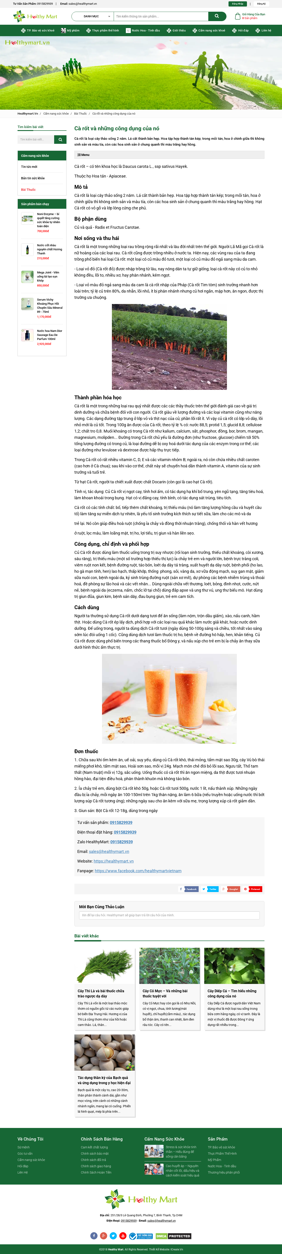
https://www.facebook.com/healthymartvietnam (138, 870)
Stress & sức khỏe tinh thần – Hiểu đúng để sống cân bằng (181, 1151)
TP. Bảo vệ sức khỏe (221, 1147)
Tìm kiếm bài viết (30, 127)
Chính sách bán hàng (102, 1139)
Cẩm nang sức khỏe (56, 113)
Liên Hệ (23, 1172)
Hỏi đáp (240, 30)
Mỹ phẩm (70, 30)
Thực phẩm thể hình (102, 30)
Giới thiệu (176, 30)
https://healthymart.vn (114, 861)
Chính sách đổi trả (93, 1160)
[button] (95, 16)
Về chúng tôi (30, 1139)
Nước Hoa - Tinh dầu (143, 30)
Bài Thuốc (80, 113)
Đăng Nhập (237, 3)
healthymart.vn (28, 113)
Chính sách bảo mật (95, 1153)
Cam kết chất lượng (94, 1147)
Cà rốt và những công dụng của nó (113, 113)
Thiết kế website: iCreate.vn (166, 1249)
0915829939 (45, 3)
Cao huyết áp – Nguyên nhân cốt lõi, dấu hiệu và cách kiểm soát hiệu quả (182, 1170)
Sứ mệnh (24, 1147)
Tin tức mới (29, 167)
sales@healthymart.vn (83, 3)
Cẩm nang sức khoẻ (208, 30)
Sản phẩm (218, 1139)
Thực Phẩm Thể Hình (222, 1153)
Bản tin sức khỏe (33, 178)
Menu (83, 155)
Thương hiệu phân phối (224, 1172)
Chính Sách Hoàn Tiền (96, 1172)
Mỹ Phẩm (214, 1160)
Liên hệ (263, 30)
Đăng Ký (261, 3)
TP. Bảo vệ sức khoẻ (37, 30)
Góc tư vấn (25, 1153)
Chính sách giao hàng (96, 1166)
